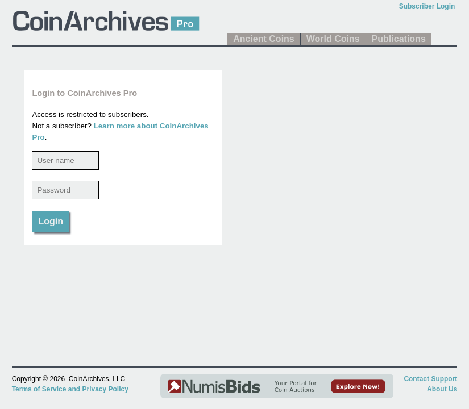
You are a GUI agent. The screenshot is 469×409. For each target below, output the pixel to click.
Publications (399, 39)
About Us (442, 389)
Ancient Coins (263, 39)
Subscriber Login (427, 6)
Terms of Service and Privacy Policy (70, 389)
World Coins (333, 39)
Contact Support (430, 379)
